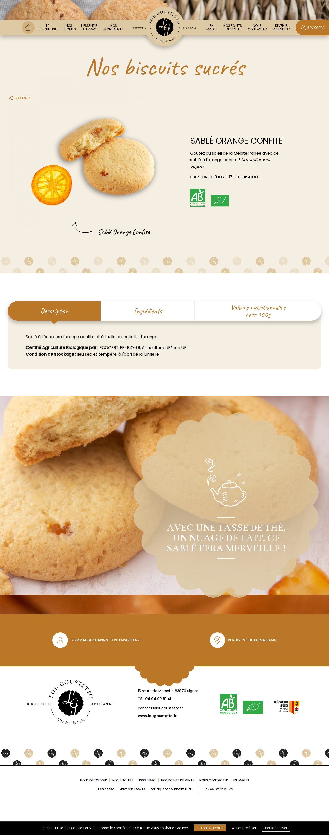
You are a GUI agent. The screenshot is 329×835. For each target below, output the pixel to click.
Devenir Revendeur (281, 27)
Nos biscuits (69, 27)
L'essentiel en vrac (89, 27)
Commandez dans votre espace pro (105, 639)
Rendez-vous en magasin (252, 639)
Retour (22, 97)
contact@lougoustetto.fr (160, 708)
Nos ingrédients (113, 27)
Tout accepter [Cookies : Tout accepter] (210, 827)
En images (211, 27)
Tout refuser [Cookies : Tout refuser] (244, 827)
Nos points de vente (232, 27)
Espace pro (106, 789)
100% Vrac (147, 780)
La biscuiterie (48, 27)
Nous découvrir (93, 780)
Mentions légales (132, 789)
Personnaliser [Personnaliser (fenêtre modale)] (276, 827)
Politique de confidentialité (171, 789)
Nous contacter (257, 27)
